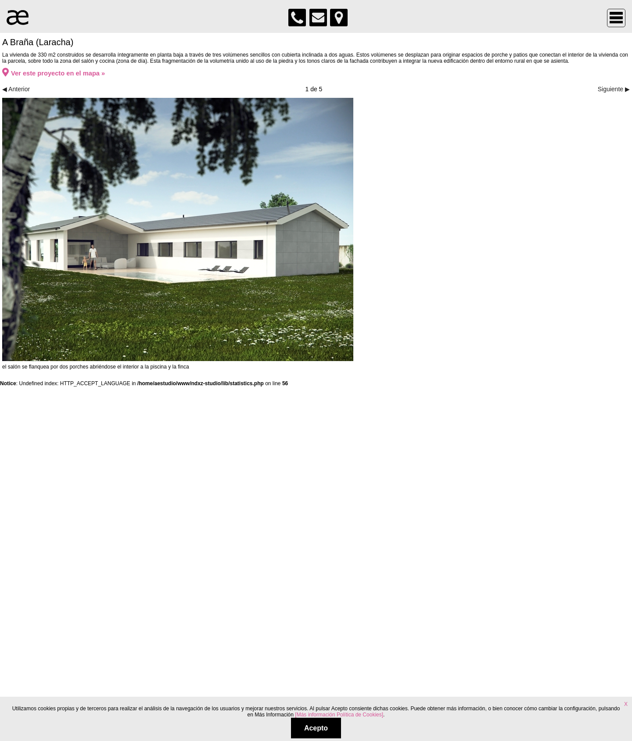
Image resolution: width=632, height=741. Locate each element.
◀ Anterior (16, 89)
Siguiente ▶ (614, 89)
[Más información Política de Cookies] (339, 715)
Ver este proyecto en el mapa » (53, 73)
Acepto (316, 728)
